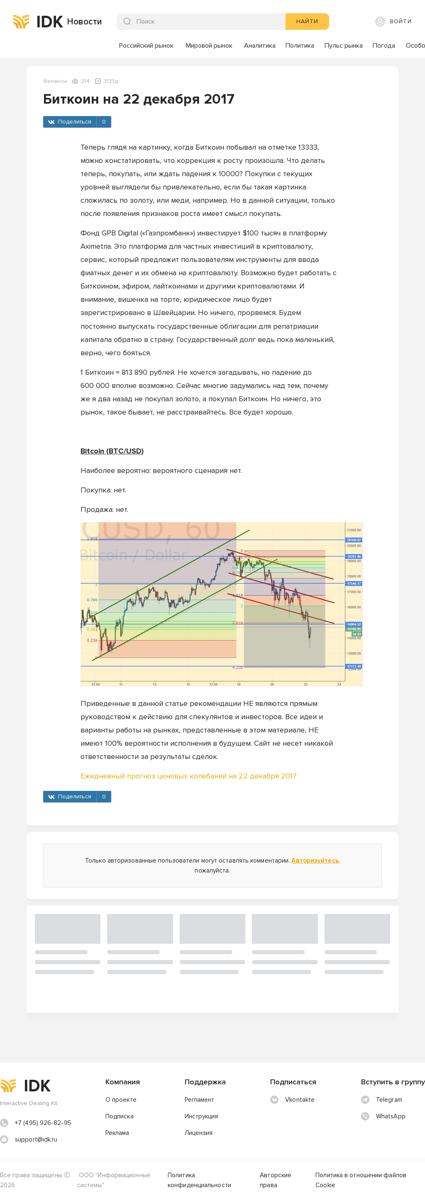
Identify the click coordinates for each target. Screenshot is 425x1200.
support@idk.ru (36, 1139)
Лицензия (199, 1133)
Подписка (119, 1116)
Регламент (200, 1099)
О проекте (121, 1099)
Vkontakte (292, 1100)
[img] (21, 21)
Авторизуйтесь (314, 860)
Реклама (117, 1133)
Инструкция (201, 1116)
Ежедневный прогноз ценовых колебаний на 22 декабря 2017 (189, 776)
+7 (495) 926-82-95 (43, 1123)
